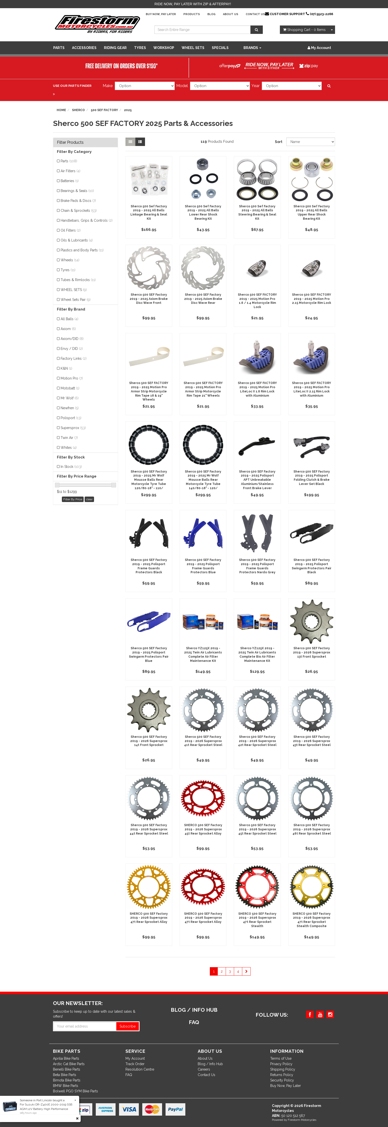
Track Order (135, 1064)
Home (61, 110)
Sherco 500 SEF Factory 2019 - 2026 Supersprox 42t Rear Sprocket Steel (257, 741)
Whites (69, 448)
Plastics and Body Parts (82, 250)
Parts (59, 48)
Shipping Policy (282, 1069)
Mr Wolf (70, 398)
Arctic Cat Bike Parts (69, 1064)
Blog (211, 14)
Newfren (70, 408)
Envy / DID (72, 349)
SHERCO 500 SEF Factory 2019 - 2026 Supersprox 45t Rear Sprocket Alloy (203, 829)
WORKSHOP (163, 48)
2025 (128, 110)
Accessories (84, 48)
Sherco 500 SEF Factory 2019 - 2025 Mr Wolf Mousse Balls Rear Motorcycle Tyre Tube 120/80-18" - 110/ (149, 480)
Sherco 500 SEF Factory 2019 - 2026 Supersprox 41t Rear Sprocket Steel (203, 741)
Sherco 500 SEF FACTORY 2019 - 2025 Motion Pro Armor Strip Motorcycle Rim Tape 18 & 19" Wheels (148, 391)
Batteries (70, 181)
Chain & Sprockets (79, 211)
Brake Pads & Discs (78, 201)
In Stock (71, 467)
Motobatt (70, 388)
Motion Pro (72, 378)
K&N (66, 368)
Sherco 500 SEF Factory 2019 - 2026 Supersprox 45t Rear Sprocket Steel (257, 829)
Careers (204, 1069)
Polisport (71, 418)
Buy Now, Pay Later (161, 14)
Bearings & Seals (77, 191)
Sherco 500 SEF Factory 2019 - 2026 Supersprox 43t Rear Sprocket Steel (312, 741)
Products (191, 14)
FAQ (128, 1075)
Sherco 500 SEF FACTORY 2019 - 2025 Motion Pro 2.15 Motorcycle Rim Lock (311, 299)
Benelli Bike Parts (66, 1069)
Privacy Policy (281, 1064)
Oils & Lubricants (77, 240)
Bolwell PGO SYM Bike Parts (75, 1091)
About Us (230, 14)
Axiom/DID (72, 339)
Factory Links (74, 358)
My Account (135, 1058)
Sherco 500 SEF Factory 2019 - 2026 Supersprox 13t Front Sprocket (311, 652)
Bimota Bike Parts (66, 1080)
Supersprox (73, 428)
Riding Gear (115, 48)
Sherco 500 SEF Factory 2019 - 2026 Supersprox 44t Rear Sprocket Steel (149, 829)
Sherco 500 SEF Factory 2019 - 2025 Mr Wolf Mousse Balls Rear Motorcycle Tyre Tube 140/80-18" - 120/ (203, 480)
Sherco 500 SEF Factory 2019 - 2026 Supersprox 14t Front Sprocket (148, 741)
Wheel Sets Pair (76, 300)
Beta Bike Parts (64, 1075)
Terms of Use (280, 1058)
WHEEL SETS (193, 48)
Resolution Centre (139, 1069)
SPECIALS (220, 48)
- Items (304, 30)
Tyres (140, 48)
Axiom (68, 329)
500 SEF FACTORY (104, 110)
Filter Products (70, 142)
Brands (252, 48)
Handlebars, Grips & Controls (87, 220)
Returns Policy (281, 1075)
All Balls (69, 319)
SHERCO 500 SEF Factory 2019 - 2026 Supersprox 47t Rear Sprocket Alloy (149, 918)
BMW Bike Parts (65, 1086)
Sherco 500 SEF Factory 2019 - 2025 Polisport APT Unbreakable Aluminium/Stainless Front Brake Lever (257, 480)
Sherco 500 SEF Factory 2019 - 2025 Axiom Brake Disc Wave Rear (203, 299)
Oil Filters (71, 230)
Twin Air (69, 438)
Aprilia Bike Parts (66, 1058)
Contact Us (255, 14)
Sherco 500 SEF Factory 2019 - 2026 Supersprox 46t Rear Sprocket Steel (311, 829)
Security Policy (282, 1080)
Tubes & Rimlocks (78, 280)
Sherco (78, 110)
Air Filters (70, 171)
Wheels (70, 260)
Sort (278, 142)
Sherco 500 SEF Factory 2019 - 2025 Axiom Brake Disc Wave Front (149, 299)
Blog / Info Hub (210, 1064)
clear (89, 499)
